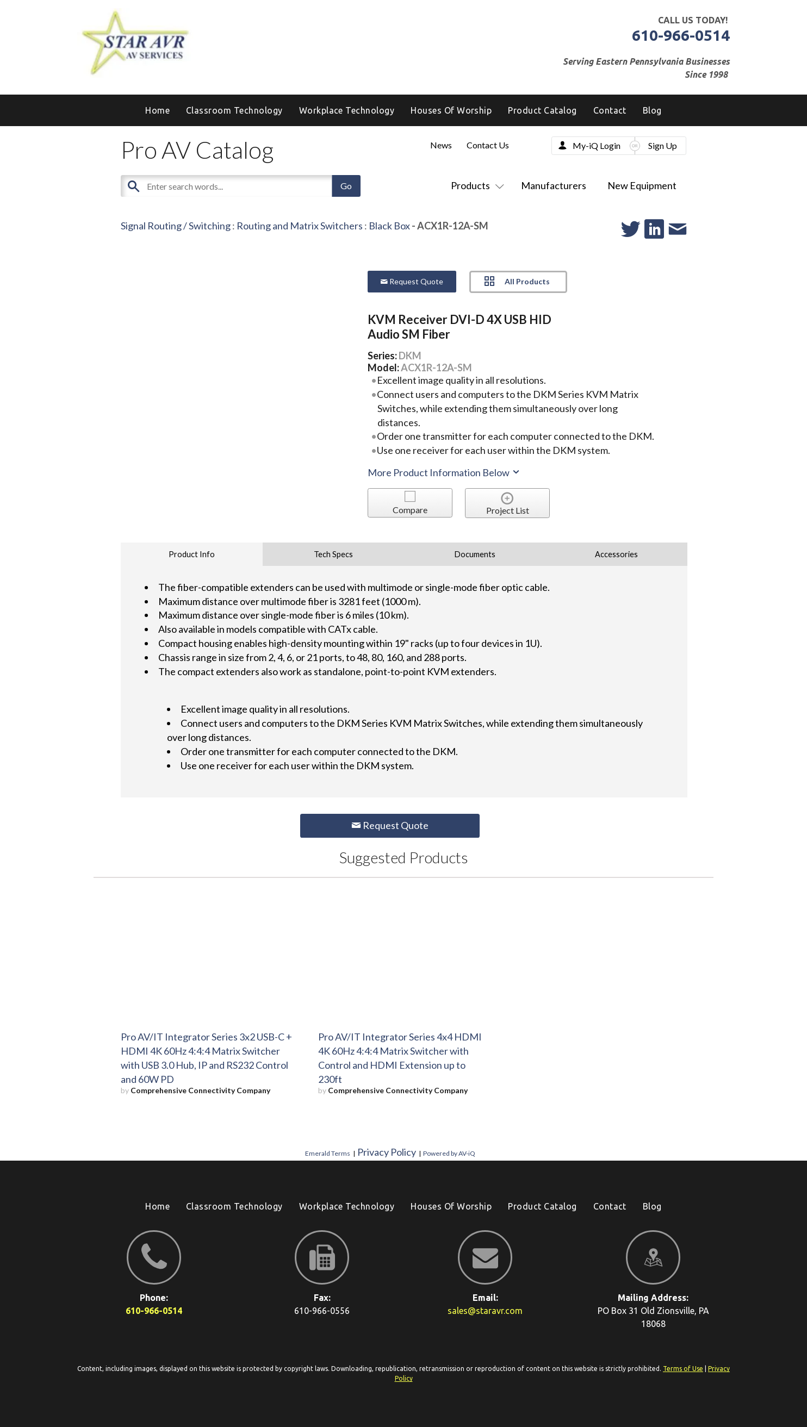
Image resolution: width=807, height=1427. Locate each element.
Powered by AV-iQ (449, 1153)
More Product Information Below (444, 472)
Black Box (389, 226)
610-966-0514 (681, 35)
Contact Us (488, 145)
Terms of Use (683, 1368)
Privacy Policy (386, 1152)
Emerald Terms (327, 1153)
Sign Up (662, 145)
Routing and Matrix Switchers (300, 226)
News (441, 145)
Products (475, 185)
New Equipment (641, 185)
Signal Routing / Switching (176, 226)
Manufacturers (553, 185)
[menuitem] (652, 110)
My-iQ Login (596, 145)
